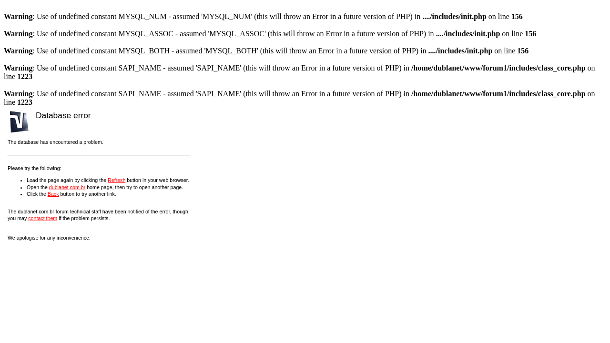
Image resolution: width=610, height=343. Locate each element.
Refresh (116, 180)
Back (53, 194)
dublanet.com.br (67, 187)
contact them (42, 218)
